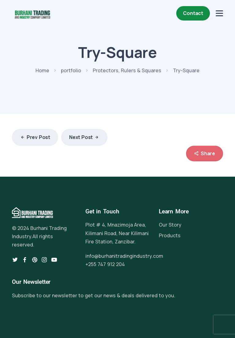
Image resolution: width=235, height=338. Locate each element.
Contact (193, 13)
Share (204, 153)
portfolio (71, 70)
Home (42, 70)
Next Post (84, 137)
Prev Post (35, 137)
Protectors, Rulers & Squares (127, 70)
